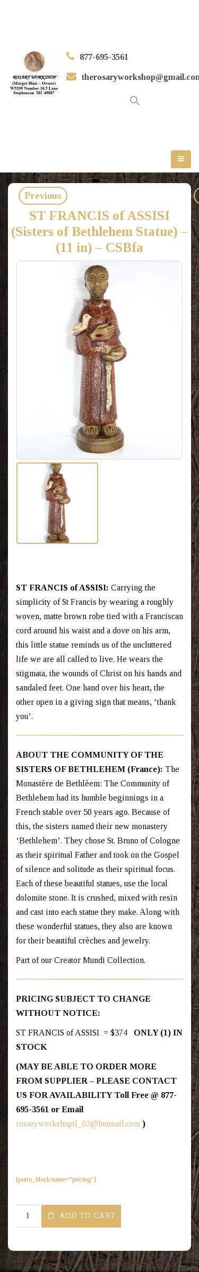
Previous (43, 195)
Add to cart (87, 1216)
